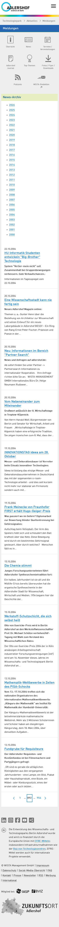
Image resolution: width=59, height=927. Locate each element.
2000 (12, 235)
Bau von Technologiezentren (29, 849)
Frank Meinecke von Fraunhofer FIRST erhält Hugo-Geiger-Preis (27, 509)
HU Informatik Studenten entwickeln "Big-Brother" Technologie (22, 257)
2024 (12, 115)
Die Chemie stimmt (18, 565)
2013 (12, 170)
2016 (12, 155)
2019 (12, 140)
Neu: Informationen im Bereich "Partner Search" (26, 353)
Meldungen (48, 21)
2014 (12, 165)
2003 (12, 220)
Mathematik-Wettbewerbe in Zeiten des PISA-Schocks (29, 684)
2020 (12, 135)
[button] (3, 820)
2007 (12, 200)
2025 (12, 110)
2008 (12, 195)
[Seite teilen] (31, 820)
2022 (12, 125)
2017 (12, 150)
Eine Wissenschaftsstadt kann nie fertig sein (28, 302)
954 (39, 798)
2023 (12, 120)
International (10, 880)
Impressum (42, 865)
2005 (12, 210)
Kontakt (7, 875)
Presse (17, 875)
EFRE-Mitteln (42, 841)
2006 (12, 205)
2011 (12, 180)
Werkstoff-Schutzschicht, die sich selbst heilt (27, 618)
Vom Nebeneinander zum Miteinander (22, 403)
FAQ (50, 870)
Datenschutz (9, 870)
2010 (12, 185)
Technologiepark (12, 21)
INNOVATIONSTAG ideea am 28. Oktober (26, 454)
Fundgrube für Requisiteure (23, 749)
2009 (12, 190)
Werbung (51, 875)
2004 (12, 215)
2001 (12, 230)
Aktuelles (32, 21)
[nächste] (45, 798)
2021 (12, 130)
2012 (12, 175)
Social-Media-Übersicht (32, 870)
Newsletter (30, 875)
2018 (12, 145)
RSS (41, 875)
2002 (12, 225)
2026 (12, 105)
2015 (12, 160)
